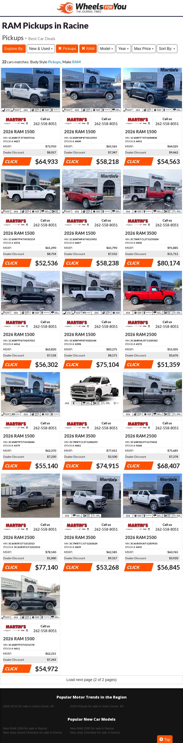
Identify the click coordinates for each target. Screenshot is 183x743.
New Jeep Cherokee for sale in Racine (95, 732)
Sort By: (167, 49)
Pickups (67, 48)
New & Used (41, 49)
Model (106, 49)
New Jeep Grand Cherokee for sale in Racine (32, 732)
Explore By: (14, 49)
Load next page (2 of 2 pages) (91, 680)
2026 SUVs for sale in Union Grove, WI (28, 706)
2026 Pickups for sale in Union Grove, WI (96, 706)
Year (123, 49)
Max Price (144, 49)
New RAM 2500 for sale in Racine (92, 728)
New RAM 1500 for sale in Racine (25, 728)
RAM (88, 48)
